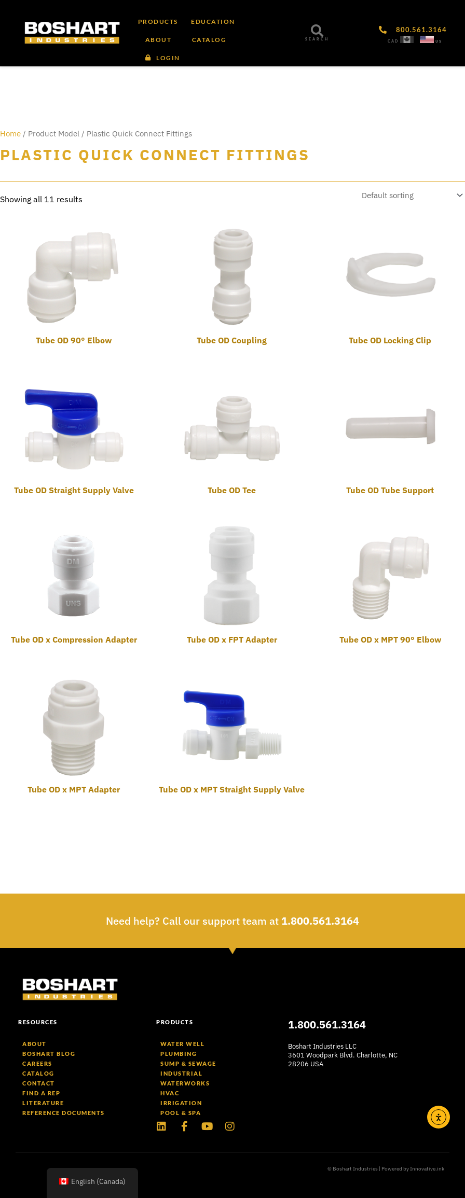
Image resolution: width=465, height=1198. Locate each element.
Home (10, 133)
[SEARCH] (317, 30)
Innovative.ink (427, 1168)
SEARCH (317, 39)
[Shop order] (410, 195)
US (438, 41)
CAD (393, 41)
